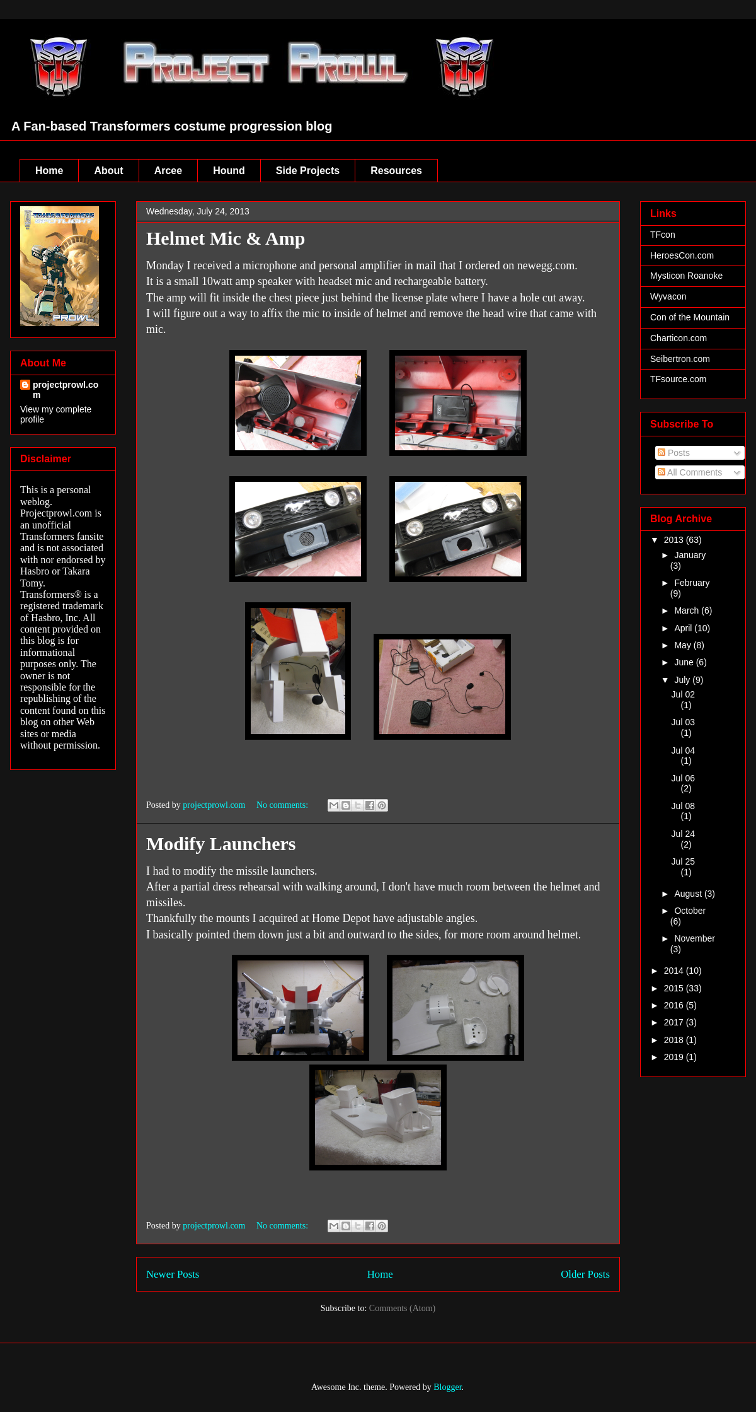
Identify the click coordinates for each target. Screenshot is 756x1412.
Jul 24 (683, 834)
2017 (675, 1022)
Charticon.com (678, 338)
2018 (675, 1040)
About (108, 170)
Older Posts (585, 1274)
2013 (675, 540)
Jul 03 (683, 722)
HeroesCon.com (682, 255)
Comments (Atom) (402, 1308)
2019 (675, 1057)
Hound (229, 170)
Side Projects (308, 170)
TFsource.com (678, 379)
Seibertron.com (680, 359)
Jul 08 (683, 806)
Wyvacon (668, 296)
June (685, 662)
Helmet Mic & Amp (225, 238)
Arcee (168, 170)
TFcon (662, 235)
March (687, 610)
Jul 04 (683, 750)
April (684, 628)
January (690, 555)
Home (49, 170)
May (683, 645)
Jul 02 (683, 694)
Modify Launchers (221, 843)
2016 (675, 1005)
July (683, 680)
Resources (396, 170)
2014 (675, 971)
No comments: (283, 805)
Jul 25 (683, 861)
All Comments (690, 472)
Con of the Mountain (690, 317)
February (691, 583)
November (694, 938)
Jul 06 (683, 778)
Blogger (447, 1387)
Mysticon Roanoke (686, 276)
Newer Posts (172, 1274)
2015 (675, 988)
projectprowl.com (65, 390)
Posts (674, 453)
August (689, 894)
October (690, 911)
